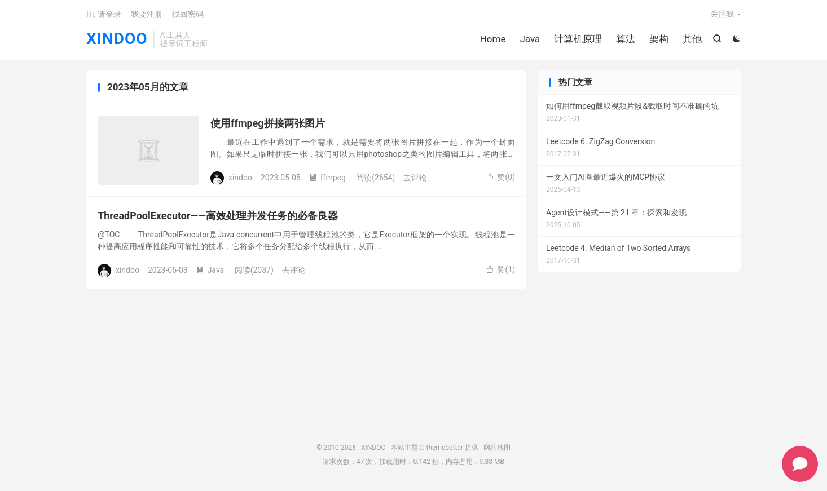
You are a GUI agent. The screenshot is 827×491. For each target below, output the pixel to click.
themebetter (444, 449)
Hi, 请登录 (103, 14)
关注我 (722, 14)
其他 (692, 39)
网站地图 (497, 449)
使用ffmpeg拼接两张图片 (267, 125)
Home (492, 39)
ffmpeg (327, 178)
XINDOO (117, 39)
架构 (658, 39)
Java (530, 39)
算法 (625, 39)
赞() (500, 178)
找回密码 (188, 14)
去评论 (415, 178)
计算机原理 (578, 39)
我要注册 (146, 14)
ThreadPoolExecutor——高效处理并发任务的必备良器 (218, 217)
